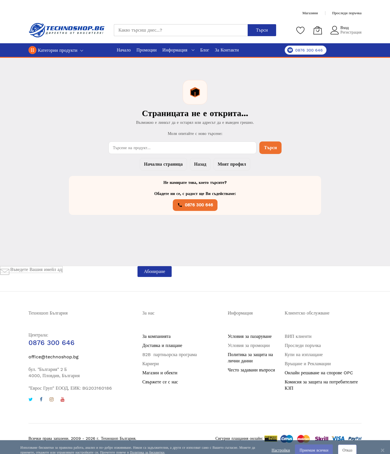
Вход (344, 27)
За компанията (156, 336)
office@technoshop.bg (53, 356)
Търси (270, 147)
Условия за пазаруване (250, 336)
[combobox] (181, 30)
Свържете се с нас (160, 382)
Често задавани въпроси (251, 370)
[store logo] (66, 30)
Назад (200, 164)
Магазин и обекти (159, 372)
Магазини (310, 13)
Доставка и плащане (162, 345)
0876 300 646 (195, 205)
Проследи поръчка (347, 13)
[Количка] (317, 30)
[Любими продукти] (300, 30)
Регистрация (351, 32)
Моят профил (232, 164)
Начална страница (163, 164)
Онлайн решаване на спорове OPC (319, 372)
